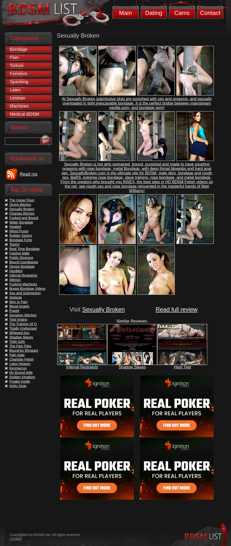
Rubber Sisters (20, 236)
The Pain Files (20, 346)
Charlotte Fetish (21, 359)
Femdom (18, 73)
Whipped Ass (19, 333)
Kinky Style (17, 386)
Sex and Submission (25, 293)
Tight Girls (17, 342)
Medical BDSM (24, 114)
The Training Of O (23, 324)
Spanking (19, 81)
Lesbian (17, 98)
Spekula (15, 297)
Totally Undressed (23, 328)
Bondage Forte (20, 240)
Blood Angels (19, 306)
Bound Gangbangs (23, 262)
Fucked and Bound (23, 218)
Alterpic (15, 280)
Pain (14, 57)
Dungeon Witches (23, 315)
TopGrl (14, 244)
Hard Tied (182, 367)
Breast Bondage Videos (27, 289)
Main (125, 13)
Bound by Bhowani (23, 350)
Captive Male (19, 253)
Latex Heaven (19, 364)
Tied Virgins (18, 320)
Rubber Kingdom (22, 377)
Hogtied (15, 227)
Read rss (28, 174)
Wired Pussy (19, 231)
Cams (182, 13)
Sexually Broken (103, 309)
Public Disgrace (21, 258)
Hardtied (15, 271)
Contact (210, 13)
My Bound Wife (21, 373)
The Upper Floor (21, 200)
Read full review (177, 309)
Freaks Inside (19, 381)
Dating (153, 13)
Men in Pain (18, 302)
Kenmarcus (18, 368)
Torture (17, 65)
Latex (15, 89)
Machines (19, 106)
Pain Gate (17, 355)
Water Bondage (21, 222)
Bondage (19, 49)
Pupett (14, 311)
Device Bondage (22, 266)
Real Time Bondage (24, 249)
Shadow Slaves (132, 367)
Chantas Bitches (21, 213)
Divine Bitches (20, 205)
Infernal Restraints (82, 367)
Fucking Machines (23, 284)
